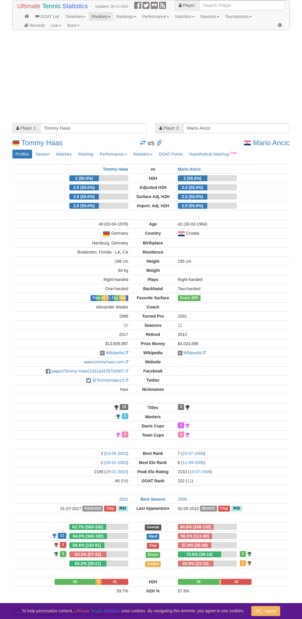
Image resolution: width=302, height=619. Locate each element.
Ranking (85, 154)
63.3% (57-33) (88, 554)
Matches (64, 154)
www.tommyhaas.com (104, 362)
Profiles (22, 154)
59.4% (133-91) (87, 545)
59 (124, 480)
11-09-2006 (193, 462)
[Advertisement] (151, 77)
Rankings (126, 16)
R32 (122, 509)
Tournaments (238, 16)
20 (126, 325)
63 (75, 582)
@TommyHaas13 (108, 380)
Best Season (153, 499)
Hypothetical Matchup (213, 153)
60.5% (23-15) (196, 563)
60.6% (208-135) (195, 527)
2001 (123, 499)
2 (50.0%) (84, 178)
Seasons (209, 16)
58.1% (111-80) (194, 536)
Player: (187, 5)
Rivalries (100, 16)
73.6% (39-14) (199, 554)
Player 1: (26, 128)
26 (198, 582)
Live (56, 25)
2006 (182, 499)
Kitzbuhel (93, 509)
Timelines (75, 16)
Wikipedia (115, 352)
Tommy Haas (42, 143)
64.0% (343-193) (88, 536)
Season (43, 154)
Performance (155, 16)
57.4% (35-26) (195, 545)
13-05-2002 (116, 453)
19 (236, 582)
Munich (208, 509)
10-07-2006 (193, 453)
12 (180, 325)
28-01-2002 (116, 462)
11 (189, 480)
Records (34, 25)
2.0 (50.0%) (84, 187)
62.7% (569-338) (87, 527)
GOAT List (47, 16)
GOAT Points (171, 154)
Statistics (184, 16)
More (73, 25)
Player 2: (169, 128)
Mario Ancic (271, 143)
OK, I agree (265, 611)
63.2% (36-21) (88, 563)
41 (115, 582)
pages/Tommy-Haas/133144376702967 (88, 371)
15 (124, 407)
